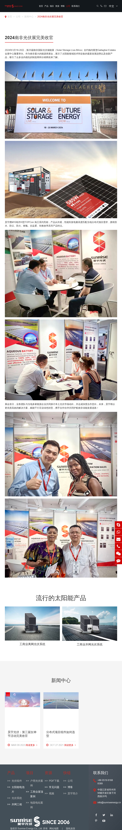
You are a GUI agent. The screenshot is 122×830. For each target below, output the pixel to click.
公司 (68, 6)
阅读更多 (31, 749)
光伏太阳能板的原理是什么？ (99, 738)
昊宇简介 (73, 793)
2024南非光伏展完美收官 (50, 16)
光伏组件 (17, 780)
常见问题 (54, 787)
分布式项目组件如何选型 (60, 738)
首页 (41, 6)
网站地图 (54, 828)
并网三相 (17, 804)
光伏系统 (17, 798)
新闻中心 (29, 16)
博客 (63, 6)
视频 (51, 793)
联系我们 (76, 6)
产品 (46, 6)
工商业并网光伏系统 (90, 644)
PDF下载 (54, 780)
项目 (52, 6)
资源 (57, 6)
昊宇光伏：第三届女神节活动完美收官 (22, 738)
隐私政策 (70, 828)
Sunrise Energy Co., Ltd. (30, 828)
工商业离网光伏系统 (32, 644)
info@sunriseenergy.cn (109, 802)
